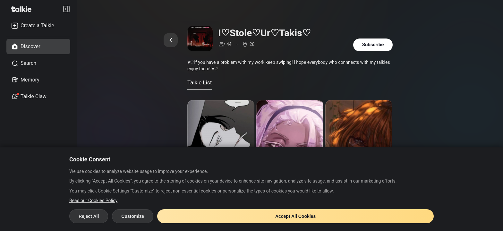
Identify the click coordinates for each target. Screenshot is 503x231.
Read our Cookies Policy (93, 200)
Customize (132, 216)
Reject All (89, 216)
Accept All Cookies (295, 216)
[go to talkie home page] (23, 9)
